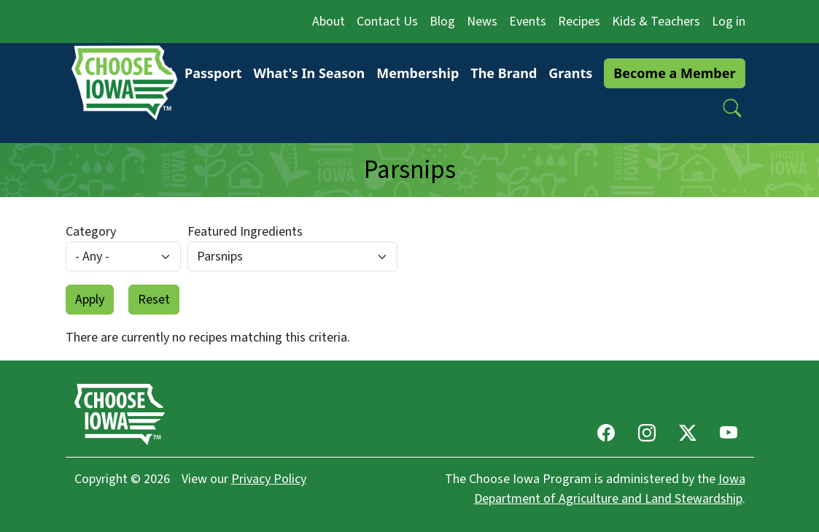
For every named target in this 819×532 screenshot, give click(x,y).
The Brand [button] (503, 73)
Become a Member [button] (674, 73)
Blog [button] (442, 21)
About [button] (328, 21)
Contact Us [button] (387, 21)
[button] (732, 108)
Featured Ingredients (245, 232)
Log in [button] (728, 21)
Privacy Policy (268, 479)
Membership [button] (417, 73)
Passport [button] (213, 73)
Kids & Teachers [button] (656, 21)
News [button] (482, 21)
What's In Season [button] (309, 73)
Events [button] (527, 21)
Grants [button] (570, 73)
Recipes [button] (579, 21)
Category (91, 232)
